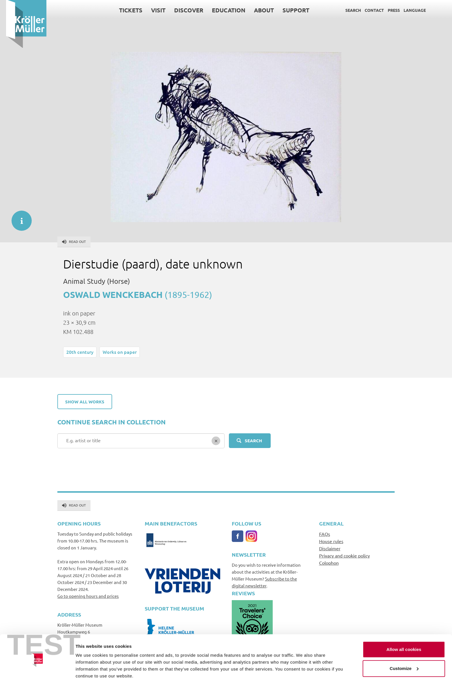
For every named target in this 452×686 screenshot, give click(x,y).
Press (388, 10)
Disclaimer (329, 548)
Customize (404, 651)
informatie (19, 218)
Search (347, 10)
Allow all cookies (404, 632)
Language (409, 10)
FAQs (324, 534)
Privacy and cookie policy (344, 555)
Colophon (329, 563)
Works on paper (120, 352)
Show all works (84, 402)
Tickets (124, 10)
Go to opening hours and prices (88, 596)
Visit (152, 10)
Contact (368, 10)
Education (222, 10)
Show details (89, 674)
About (258, 10)
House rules (331, 541)
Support (289, 10)
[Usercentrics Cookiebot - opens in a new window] (37, 674)
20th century (79, 352)
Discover (182, 10)
